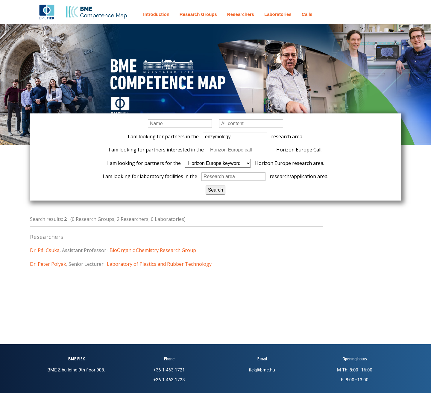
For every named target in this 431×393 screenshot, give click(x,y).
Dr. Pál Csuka (45, 250)
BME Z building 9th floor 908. (76, 370)
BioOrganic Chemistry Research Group (153, 250)
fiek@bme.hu (262, 370)
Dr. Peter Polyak (48, 264)
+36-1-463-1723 (169, 380)
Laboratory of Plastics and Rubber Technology (159, 264)
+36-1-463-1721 (169, 370)
